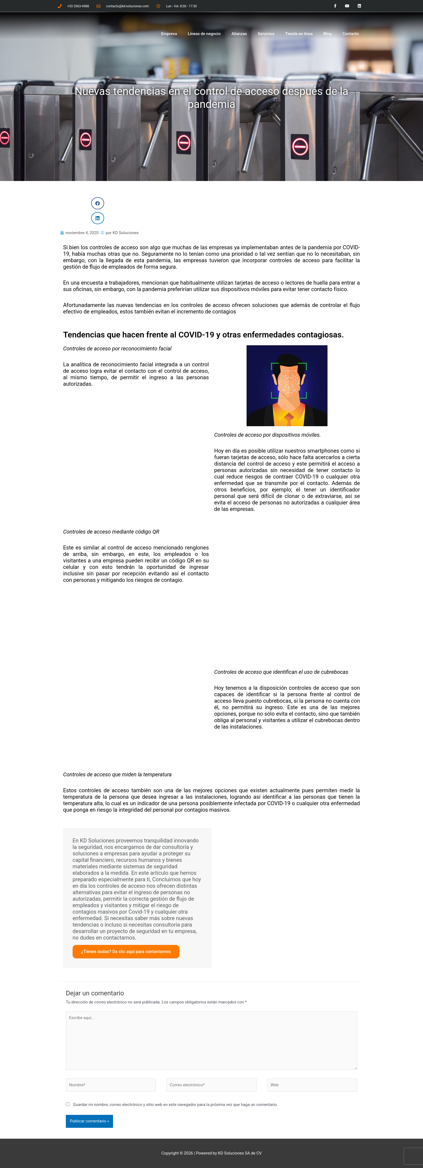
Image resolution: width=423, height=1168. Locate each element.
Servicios (266, 33)
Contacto (350, 33)
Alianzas (239, 33)
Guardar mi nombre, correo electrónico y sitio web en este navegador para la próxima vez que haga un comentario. (175, 1104)
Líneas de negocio (204, 33)
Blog (327, 33)
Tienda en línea (299, 33)
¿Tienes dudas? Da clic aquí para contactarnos (126, 951)
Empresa (169, 33)
